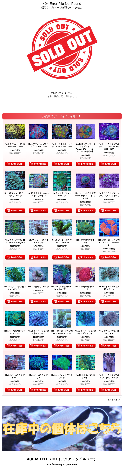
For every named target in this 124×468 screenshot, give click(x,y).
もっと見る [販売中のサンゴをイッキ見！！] (114, 400)
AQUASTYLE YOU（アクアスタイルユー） (62, 459)
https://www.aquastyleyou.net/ (62, 464)
